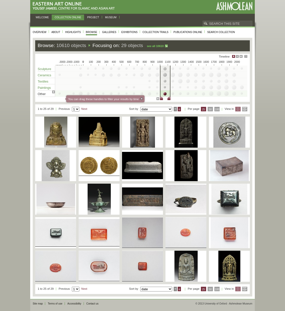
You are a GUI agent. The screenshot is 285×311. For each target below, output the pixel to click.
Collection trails (155, 32)
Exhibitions (129, 32)
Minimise (237, 56)
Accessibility (74, 303)
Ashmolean (234, 6)
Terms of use (55, 303)
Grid (238, 109)
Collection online (68, 17)
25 (203, 109)
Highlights (73, 32)
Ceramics (44, 75)
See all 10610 (155, 46)
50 (210, 109)
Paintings (44, 88)
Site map (38, 303)
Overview (39, 32)
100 (217, 109)
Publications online (187, 32)
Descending (179, 109)
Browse (91, 32)
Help (245, 56)
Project (93, 17)
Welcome (42, 17)
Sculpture (44, 69)
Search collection (221, 32)
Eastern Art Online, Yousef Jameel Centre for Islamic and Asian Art (75, 6)
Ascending (175, 109)
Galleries (109, 32)
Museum (111, 17)
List (244, 109)
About (55, 32)
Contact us (92, 303)
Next (84, 108)
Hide (241, 56)
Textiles (43, 81)
